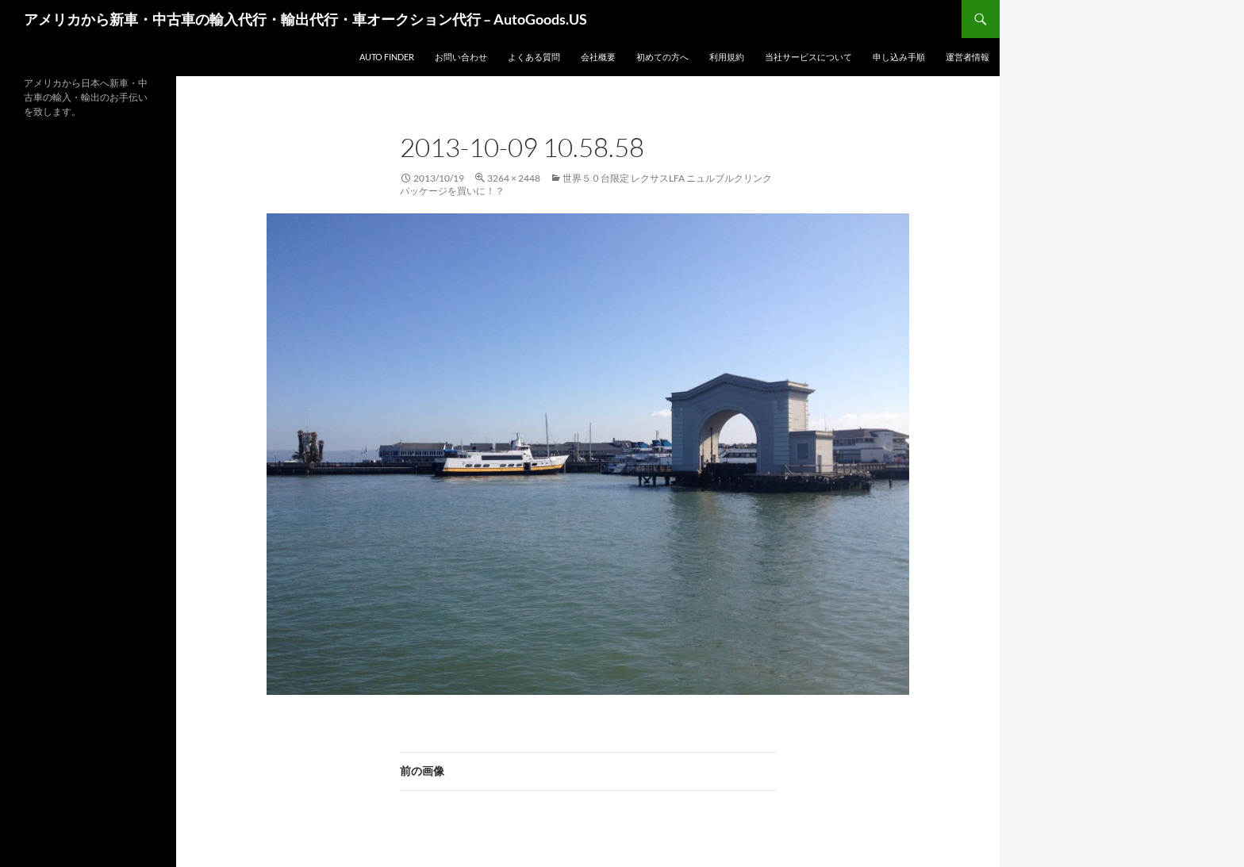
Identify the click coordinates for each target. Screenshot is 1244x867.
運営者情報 (967, 57)
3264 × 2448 (513, 178)
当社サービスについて (808, 57)
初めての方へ (662, 57)
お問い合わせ (461, 57)
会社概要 (598, 57)
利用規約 (726, 57)
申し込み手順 (899, 57)
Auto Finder (386, 57)
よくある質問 (534, 57)
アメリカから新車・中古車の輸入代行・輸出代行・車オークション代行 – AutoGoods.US (305, 19)
